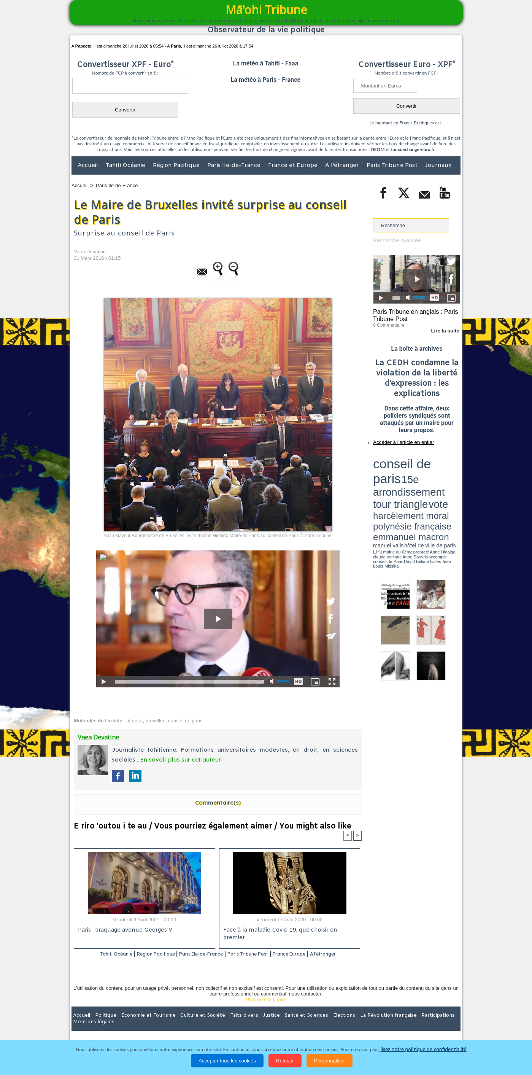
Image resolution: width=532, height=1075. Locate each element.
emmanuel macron (393, 476)
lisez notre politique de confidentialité (423, 1049)
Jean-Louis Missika (420, 483)
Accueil (89, 165)
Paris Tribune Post (393, 165)
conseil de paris (185, 721)
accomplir (453, 480)
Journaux (438, 165)
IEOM (378, 149)
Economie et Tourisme (141, 1026)
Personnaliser (329, 1061)
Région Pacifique (177, 165)
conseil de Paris (381, 483)
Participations (401, 1026)
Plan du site (259, 1010)
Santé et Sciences (282, 1026)
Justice (251, 1026)
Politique (102, 1026)
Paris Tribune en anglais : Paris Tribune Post (412, 314)
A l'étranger (342, 165)
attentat (134, 721)
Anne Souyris (441, 480)
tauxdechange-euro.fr (413, 149)
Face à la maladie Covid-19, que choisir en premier (288, 930)
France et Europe (293, 165)
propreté (399, 480)
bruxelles (155, 721)
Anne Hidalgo (411, 480)
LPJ (375, 480)
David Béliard (396, 483)
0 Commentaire (387, 323)
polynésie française (435, 470)
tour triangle (426, 464)
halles (407, 483)
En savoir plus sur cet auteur (180, 759)
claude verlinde (426, 480)
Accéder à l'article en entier (398, 439)
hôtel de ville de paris (445, 476)
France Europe (320, 954)
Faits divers (227, 1026)
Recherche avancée (395, 240)
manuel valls (422, 476)
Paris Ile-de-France (234, 165)
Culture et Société (190, 1026)
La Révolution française (356, 1026)
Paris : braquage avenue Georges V (123, 930)
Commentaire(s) (218, 802)
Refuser (285, 1061)
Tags (281, 1010)
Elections (316, 1026)
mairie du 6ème (386, 480)
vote (447, 464)
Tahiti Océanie (126, 165)
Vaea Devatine (90, 251)
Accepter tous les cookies (227, 1061)
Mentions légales (439, 1026)
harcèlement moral (393, 470)
